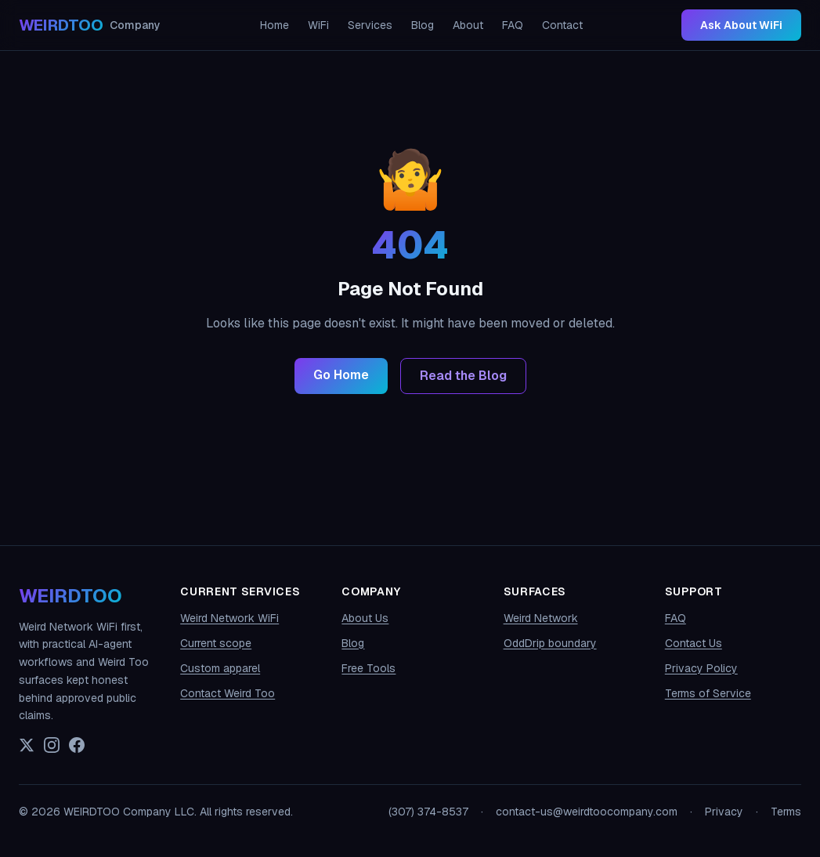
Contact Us (693, 643)
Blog (422, 25)
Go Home (341, 375)
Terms (786, 812)
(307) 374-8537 (428, 812)
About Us (364, 618)
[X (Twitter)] (26, 745)
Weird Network (541, 618)
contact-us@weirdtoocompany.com (586, 812)
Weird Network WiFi (229, 618)
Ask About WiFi (741, 25)
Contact (562, 25)
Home (274, 25)
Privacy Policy (701, 668)
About (468, 25)
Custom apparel (220, 668)
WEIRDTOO (70, 596)
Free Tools (368, 668)
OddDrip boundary (550, 643)
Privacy (724, 812)
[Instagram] (52, 745)
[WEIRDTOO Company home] (90, 25)
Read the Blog (463, 375)
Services (370, 25)
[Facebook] (77, 745)
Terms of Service (708, 693)
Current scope (215, 643)
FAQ (512, 25)
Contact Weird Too (227, 693)
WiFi (318, 25)
